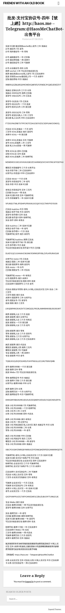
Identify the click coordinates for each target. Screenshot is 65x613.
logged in (29, 581)
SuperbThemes (54, 609)
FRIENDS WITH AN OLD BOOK (23, 3)
